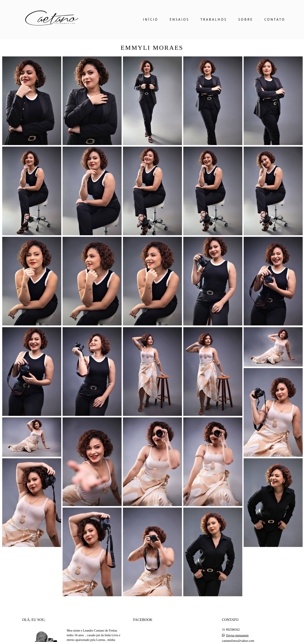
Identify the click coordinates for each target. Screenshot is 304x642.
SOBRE (245, 19)
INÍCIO (150, 19)
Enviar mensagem (237, 635)
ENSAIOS (179, 19)
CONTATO (274, 19)
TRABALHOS (213, 19)
